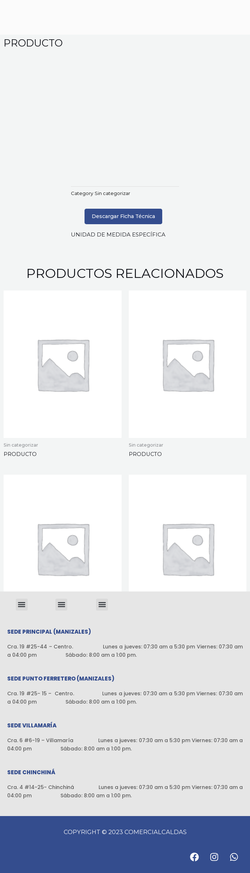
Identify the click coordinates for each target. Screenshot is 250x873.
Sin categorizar (112, 193)
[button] (22, 605)
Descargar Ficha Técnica (123, 216)
